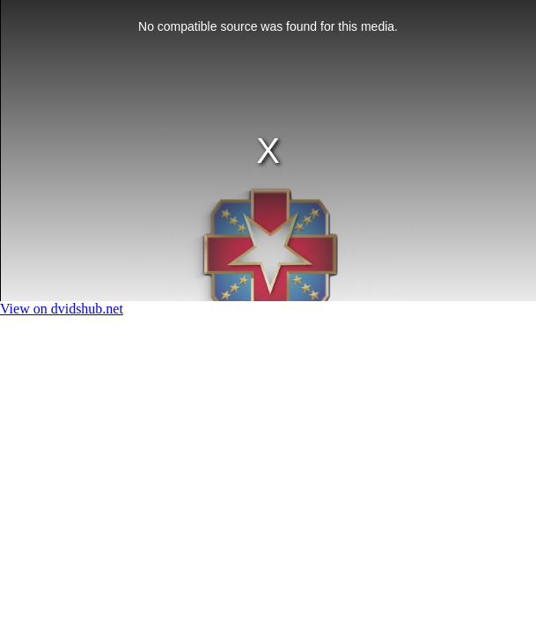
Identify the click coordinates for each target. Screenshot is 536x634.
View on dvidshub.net (61, 308)
